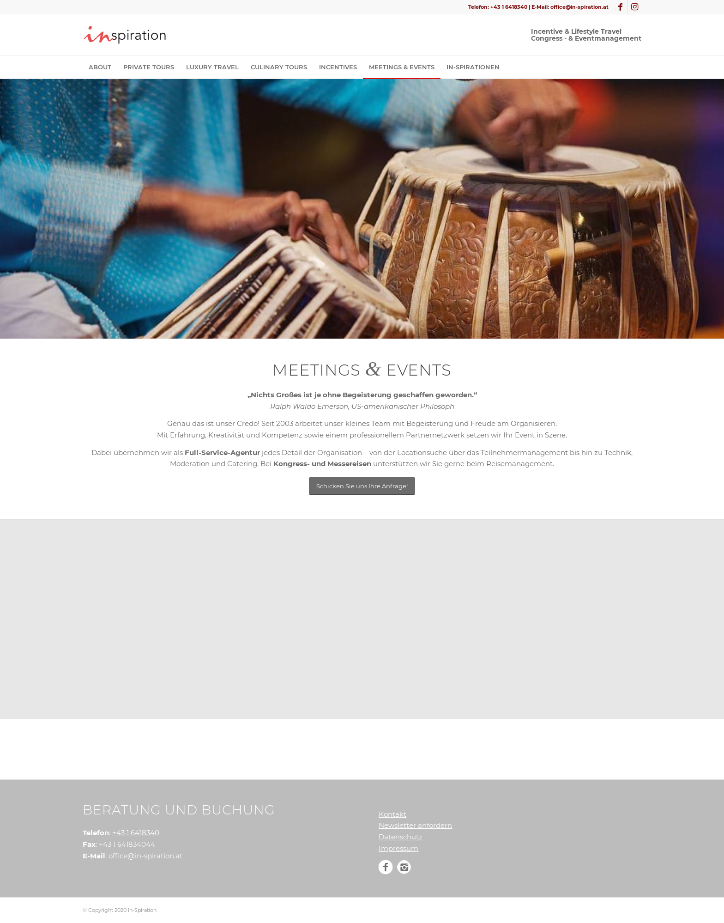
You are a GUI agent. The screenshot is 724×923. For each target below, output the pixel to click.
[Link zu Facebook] (620, 7)
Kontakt (392, 814)
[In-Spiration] (127, 34)
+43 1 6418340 (508, 7)
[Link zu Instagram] (634, 7)
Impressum (398, 848)
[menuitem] (100, 67)
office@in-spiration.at (579, 7)
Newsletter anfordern (415, 825)
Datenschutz (400, 836)
